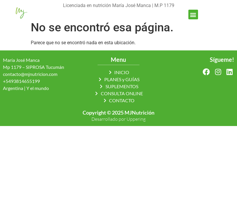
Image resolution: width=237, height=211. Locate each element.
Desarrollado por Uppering (118, 119)
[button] (193, 14)
